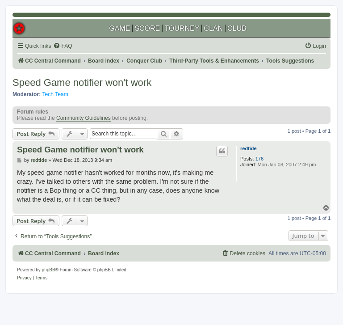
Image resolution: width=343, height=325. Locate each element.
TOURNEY (181, 28)
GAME (119, 28)
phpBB (48, 269)
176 (259, 158)
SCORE (147, 28)
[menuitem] (62, 46)
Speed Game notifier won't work (82, 82)
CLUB (237, 28)
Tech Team (55, 94)
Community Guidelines (83, 118)
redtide (248, 148)
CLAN (213, 28)
